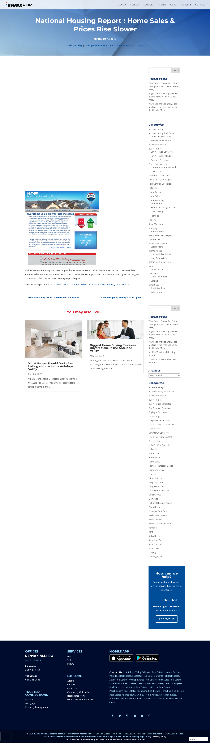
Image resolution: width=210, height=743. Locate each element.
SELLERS (135, 5)
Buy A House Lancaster (162, 151)
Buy (69, 656)
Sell (69, 660)
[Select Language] (198, 739)
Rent (151, 266)
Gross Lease (157, 269)
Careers (71, 684)
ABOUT (174, 5)
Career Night (157, 246)
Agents (70, 680)
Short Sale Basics (159, 276)
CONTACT (200, 5)
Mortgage (153, 228)
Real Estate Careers (158, 243)
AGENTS (162, 5)
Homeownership (123, 45)
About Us (72, 688)
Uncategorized (155, 292)
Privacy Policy (159, 736)
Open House (154, 239)
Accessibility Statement (135, 739)
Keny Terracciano (159, 258)
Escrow (29, 699)
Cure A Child (156, 171)
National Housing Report (160, 235)
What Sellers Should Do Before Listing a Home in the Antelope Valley (50, 366)
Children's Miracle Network (163, 167)
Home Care (156, 203)
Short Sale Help (158, 288)
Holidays (153, 187)
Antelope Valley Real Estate (99, 45)
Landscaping (157, 211)
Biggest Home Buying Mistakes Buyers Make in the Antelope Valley (113, 347)
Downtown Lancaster (159, 175)
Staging (154, 280)
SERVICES (148, 5)
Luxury (70, 663)
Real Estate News (76, 695)
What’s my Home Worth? (80, 699)
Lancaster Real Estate (161, 136)
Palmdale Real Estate (161, 140)
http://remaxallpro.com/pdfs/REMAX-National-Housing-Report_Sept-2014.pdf (90, 284)
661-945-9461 (32, 669)
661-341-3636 (32, 679)
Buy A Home (155, 148)
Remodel (155, 215)
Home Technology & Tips (163, 207)
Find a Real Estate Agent (160, 179)
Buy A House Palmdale (162, 155)
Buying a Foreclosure (161, 160)
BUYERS (122, 5)
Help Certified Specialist (160, 183)
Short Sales (154, 284)
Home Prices (155, 192)
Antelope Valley (74, 45)
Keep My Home (156, 224)
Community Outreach (159, 164)
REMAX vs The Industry (160, 262)
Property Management (37, 707)
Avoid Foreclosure (157, 144)
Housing (139, 45)
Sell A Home (154, 273)
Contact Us (166, 619)
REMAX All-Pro (155, 250)
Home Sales (154, 196)
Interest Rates (157, 231)
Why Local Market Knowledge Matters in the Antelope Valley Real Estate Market (163, 106)
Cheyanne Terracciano (161, 254)
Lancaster (30, 666)
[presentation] (6, 736)
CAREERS (186, 5)
